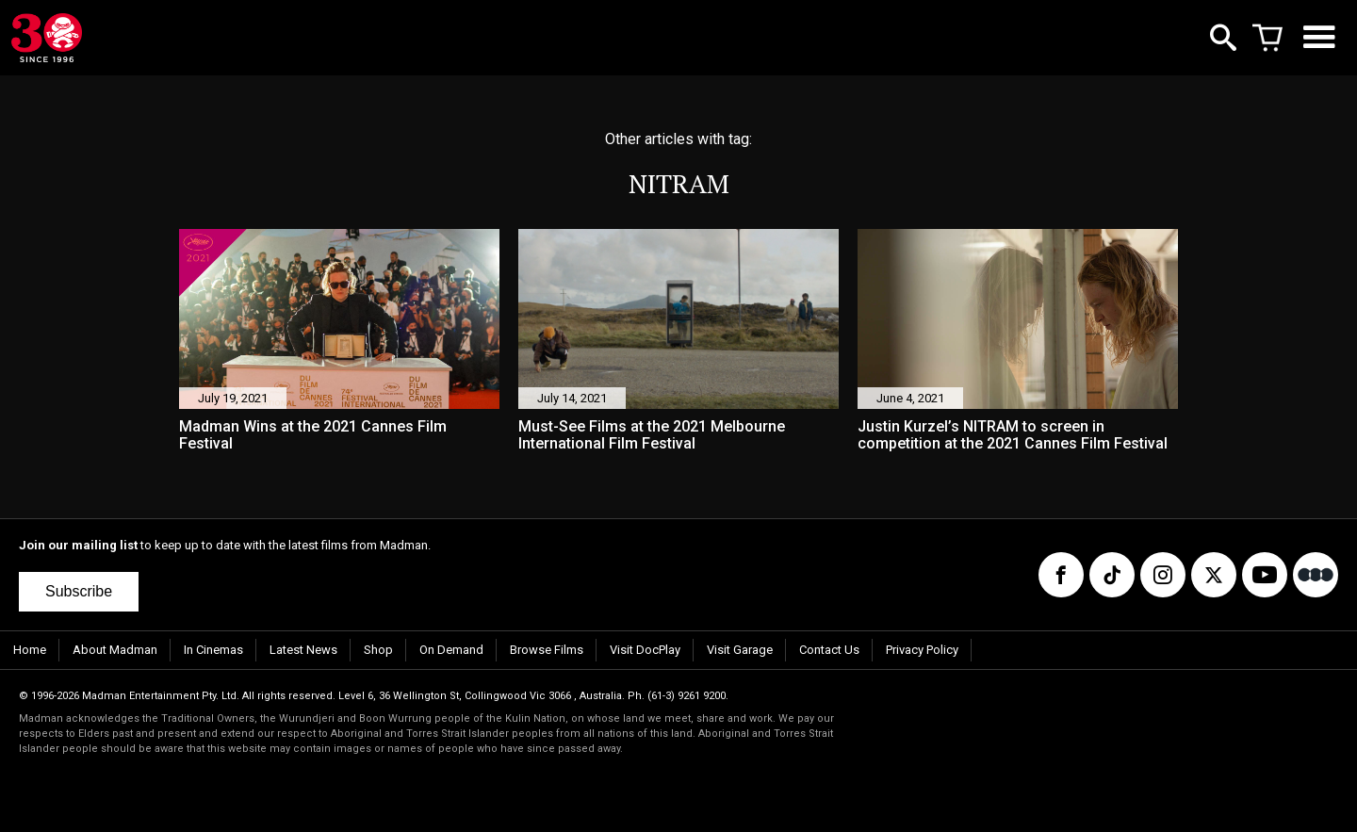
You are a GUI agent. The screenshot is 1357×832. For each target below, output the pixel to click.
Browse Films (546, 650)
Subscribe (78, 591)
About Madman (115, 650)
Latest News (303, 650)
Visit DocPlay (645, 650)
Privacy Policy (922, 650)
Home (29, 650)
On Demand (451, 650)
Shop (378, 650)
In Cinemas (213, 650)
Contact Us (829, 650)
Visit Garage (740, 650)
